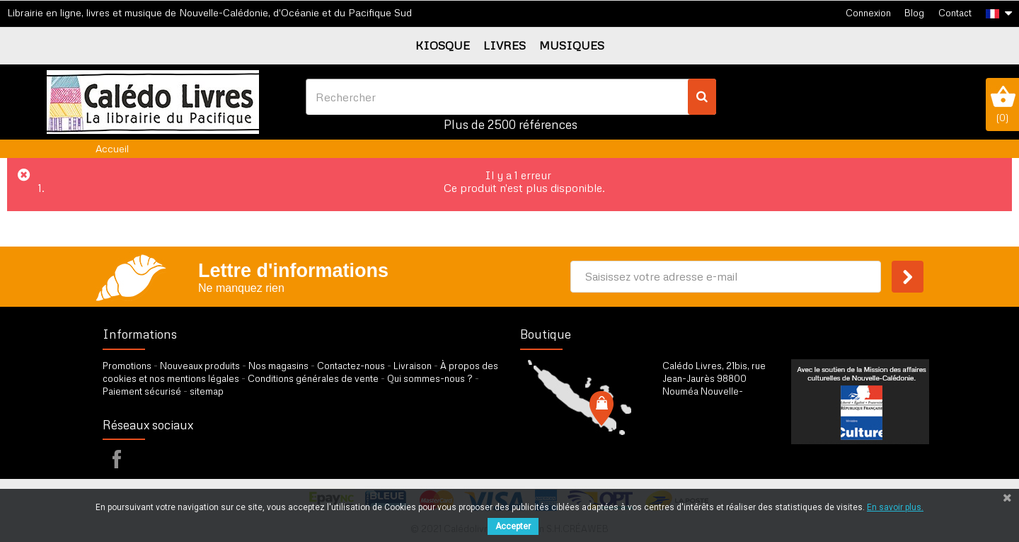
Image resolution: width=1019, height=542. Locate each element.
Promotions (127, 365)
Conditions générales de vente (313, 378)
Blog (914, 12)
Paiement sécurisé (142, 391)
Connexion (868, 12)
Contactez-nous (351, 365)
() (1002, 104)
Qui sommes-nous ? (430, 378)
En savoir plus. (895, 507)
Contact (955, 12)
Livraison (412, 365)
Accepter (513, 526)
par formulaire (731, 452)
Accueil (112, 148)
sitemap (207, 391)
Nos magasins (278, 365)
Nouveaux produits (200, 365)
